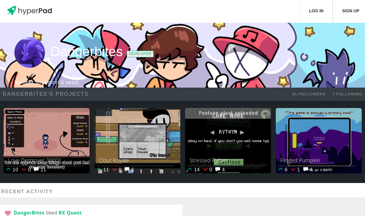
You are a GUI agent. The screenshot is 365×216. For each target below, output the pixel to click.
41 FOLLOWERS (309, 94)
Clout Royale (114, 160)
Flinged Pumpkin (300, 160)
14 (193, 169)
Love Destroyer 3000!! (34, 160)
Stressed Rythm (208, 160)
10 (12, 169)
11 (40, 169)
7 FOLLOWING (347, 94)
